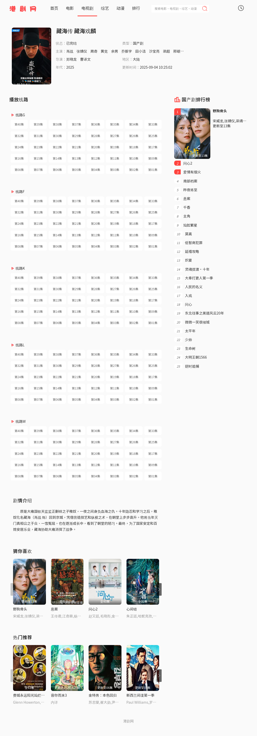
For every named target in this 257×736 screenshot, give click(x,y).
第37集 (76, 124)
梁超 (166, 51)
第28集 (95, 136)
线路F (20, 191)
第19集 (114, 147)
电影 (70, 8)
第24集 (19, 147)
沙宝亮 (154, 51)
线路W (21, 421)
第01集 (152, 169)
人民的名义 (188, 286)
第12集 (95, 158)
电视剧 (87, 8)
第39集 (38, 124)
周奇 (93, 51)
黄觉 (104, 51)
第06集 (57, 169)
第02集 (133, 169)
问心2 (93, 608)
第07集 (38, 169)
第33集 (152, 124)
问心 (183, 304)
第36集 (95, 124)
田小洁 (140, 51)
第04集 (95, 169)
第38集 (57, 124)
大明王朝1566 (190, 357)
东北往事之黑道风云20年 (199, 313)
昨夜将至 (186, 189)
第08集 (19, 169)
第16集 (19, 158)
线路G (20, 114)
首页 (54, 8)
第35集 (114, 124)
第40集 (19, 124)
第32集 (19, 136)
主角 (182, 216)
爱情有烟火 (187, 171)
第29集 (76, 136)
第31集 (38, 136)
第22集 (57, 147)
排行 (136, 8)
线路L (20, 344)
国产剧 (138, 43)
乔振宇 (126, 51)
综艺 (105, 8)
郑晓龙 (71, 59)
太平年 (185, 330)
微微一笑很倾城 (192, 322)
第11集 (114, 158)
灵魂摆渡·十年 (192, 269)
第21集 (76, 147)
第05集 (76, 169)
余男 (114, 51)
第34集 (133, 124)
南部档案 (186, 180)
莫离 (183, 233)
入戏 (183, 295)
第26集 (133, 136)
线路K (20, 268)
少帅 (183, 339)
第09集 (152, 158)
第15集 (38, 158)
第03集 (114, 169)
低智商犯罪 (188, 242)
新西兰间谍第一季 (140, 695)
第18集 (133, 147)
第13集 (76, 158)
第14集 (57, 158)
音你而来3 (59, 695)
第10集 (133, 158)
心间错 (131, 608)
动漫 (120, 8)
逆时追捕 (186, 366)
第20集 (95, 147)
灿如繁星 (186, 225)
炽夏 (183, 260)
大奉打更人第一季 (193, 277)
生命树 (185, 348)
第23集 (38, 147)
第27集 (114, 136)
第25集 (152, 136)
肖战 (69, 51)
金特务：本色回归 (103, 695)
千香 (182, 207)
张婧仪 (82, 51)
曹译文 (85, 59)
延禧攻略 (186, 251)
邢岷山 (178, 51)
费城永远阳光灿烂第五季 (32, 695)
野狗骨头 (20, 608)
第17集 (152, 147)
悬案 (54, 608)
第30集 (57, 136)
